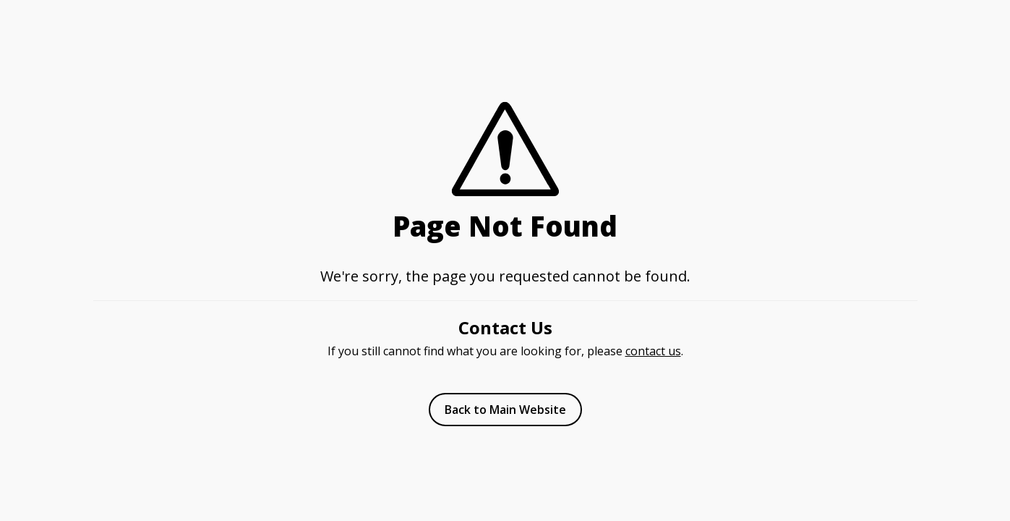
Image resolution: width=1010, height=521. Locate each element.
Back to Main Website (505, 410)
